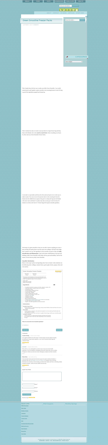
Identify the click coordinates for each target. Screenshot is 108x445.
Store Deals (23, 433)
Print (54, 284)
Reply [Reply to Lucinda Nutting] (23, 343)
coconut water (34, 300)
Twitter (64, 10)
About (49, 13)
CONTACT (47, 440)
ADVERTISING (42, 440)
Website (36, 391)
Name (36, 384)
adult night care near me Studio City (38, 360)
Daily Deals (23, 408)
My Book (64, 13)
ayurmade (24, 346)
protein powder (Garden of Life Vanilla (35, 299)
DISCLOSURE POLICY (57, 440)
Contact (56, 13)
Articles (71, 13)
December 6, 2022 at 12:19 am (32, 346)
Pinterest (70, 10)
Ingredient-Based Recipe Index (27, 423)
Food (38, 1)
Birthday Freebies (24, 410)
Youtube (73, 10)
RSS (60, 10)
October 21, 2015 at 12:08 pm (35, 335)
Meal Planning (24, 428)
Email (76, 10)
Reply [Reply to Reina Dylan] (23, 366)
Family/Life (70, 1)
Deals (27, 1)
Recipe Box (23, 431)
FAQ (22, 421)
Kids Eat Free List (24, 426)
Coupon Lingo (24, 418)
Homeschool (59, 1)
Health (80, 1)
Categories (23, 413)
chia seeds (32, 295)
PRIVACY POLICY (65, 440)
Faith (48, 1)
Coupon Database (24, 415)
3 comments (25, 325)
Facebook (67, 10)
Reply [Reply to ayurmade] (23, 353)
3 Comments (36, 24)
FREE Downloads (24, 405)
